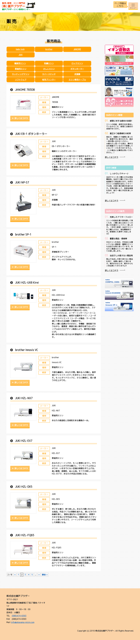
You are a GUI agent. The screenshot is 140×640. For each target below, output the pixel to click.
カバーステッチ (49, 74)
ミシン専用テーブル (77, 79)
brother (48, 49)
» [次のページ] (39, 574)
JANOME (77, 49)
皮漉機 (77, 74)
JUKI (21, 54)
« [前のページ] (15, 574)
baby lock (20, 49)
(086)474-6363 (19, 615)
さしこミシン (49, 68)
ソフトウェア (20, 79)
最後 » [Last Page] (45, 574)
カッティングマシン (20, 74)
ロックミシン (77, 63)
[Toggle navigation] (133, 6)
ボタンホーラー (77, 68)
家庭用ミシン (20, 68)
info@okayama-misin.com (22, 622)
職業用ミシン (20, 63)
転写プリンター (49, 79)
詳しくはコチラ (21, 118)
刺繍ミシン (49, 63)
